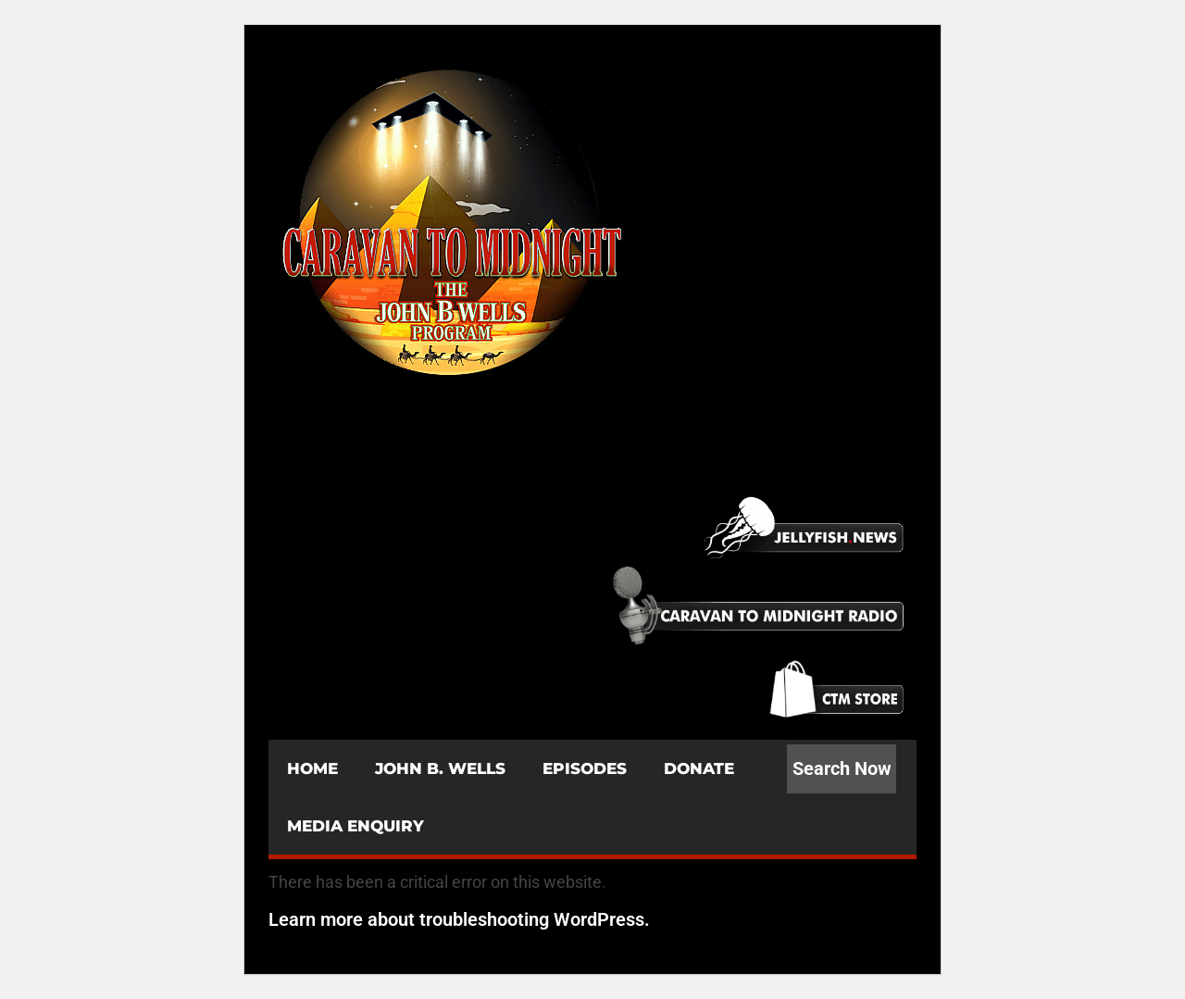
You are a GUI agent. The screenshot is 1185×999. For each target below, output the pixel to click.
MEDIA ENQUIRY (355, 826)
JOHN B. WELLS (440, 768)
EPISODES (585, 768)
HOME (312, 768)
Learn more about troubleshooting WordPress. (459, 919)
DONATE (699, 768)
